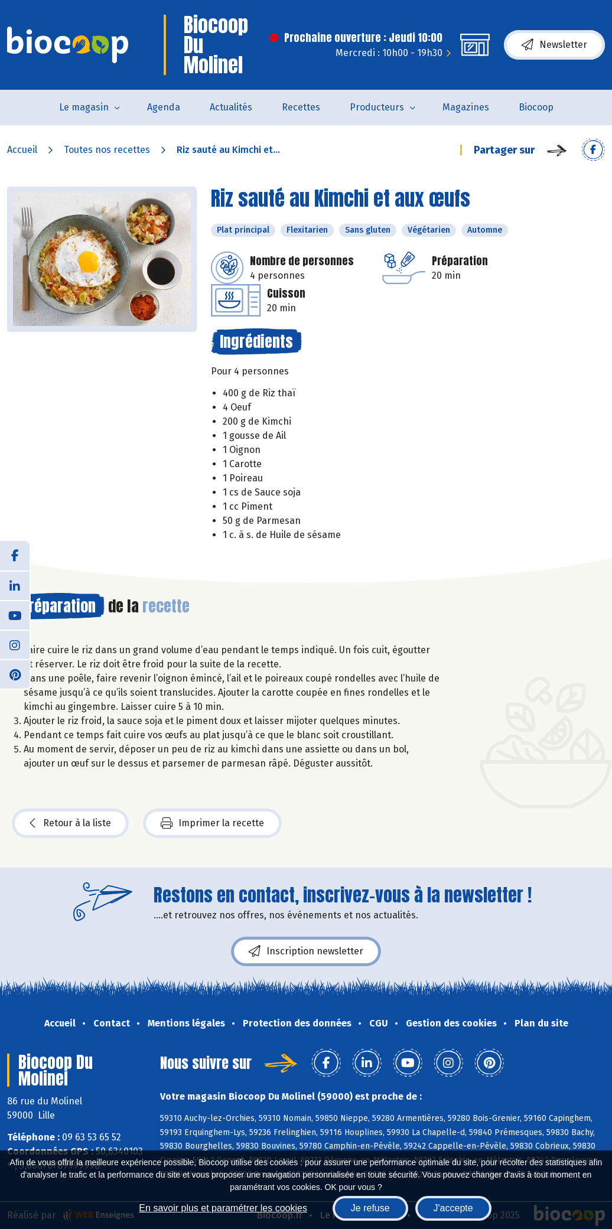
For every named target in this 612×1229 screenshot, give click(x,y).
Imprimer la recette (212, 823)
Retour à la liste (70, 823)
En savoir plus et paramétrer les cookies (223, 1208)
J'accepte (453, 1208)
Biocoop (536, 107)
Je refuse (370, 1208)
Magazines (465, 107)
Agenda (163, 107)
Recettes (301, 107)
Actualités (231, 107)
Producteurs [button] (377, 107)
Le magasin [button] (84, 107)
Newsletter (554, 45)
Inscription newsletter (306, 951)
